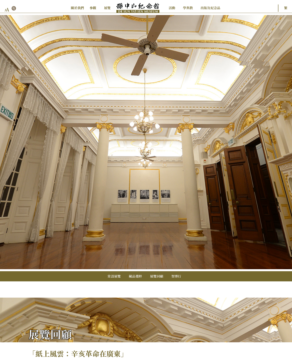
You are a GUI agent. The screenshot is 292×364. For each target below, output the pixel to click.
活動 (172, 7)
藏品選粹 (135, 276)
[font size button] (6, 10)
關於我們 (77, 7)
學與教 (188, 7)
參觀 (93, 7)
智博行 (176, 276)
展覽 (107, 7)
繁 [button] (285, 7)
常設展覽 (114, 276)
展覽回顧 (156, 276)
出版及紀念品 (210, 7)
